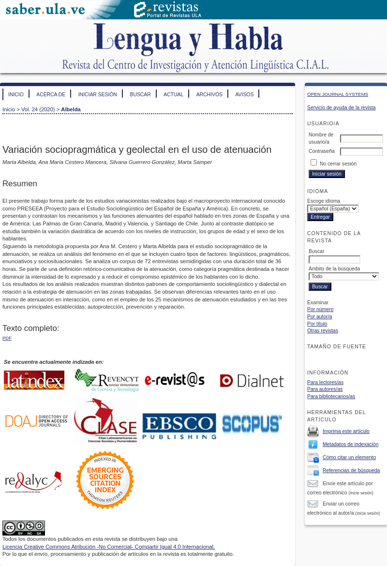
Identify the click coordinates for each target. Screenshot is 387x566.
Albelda (70, 109)
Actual (173, 94)
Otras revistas (322, 330)
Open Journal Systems (337, 94)
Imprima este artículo (346, 431)
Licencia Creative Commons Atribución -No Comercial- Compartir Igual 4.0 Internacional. (108, 547)
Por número (320, 309)
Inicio (16, 94)
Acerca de (50, 94)
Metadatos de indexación (351, 444)
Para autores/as (324, 389)
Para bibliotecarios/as (331, 396)
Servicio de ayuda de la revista (341, 107)
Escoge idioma (323, 201)
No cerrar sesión (338, 163)
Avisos (244, 94)
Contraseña (322, 151)
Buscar (140, 94)
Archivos (209, 94)
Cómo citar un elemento (349, 457)
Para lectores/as (325, 382)
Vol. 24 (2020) (38, 109)
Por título (317, 324)
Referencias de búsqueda (351, 470)
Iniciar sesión (97, 94)
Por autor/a (319, 316)
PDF (7, 338)
